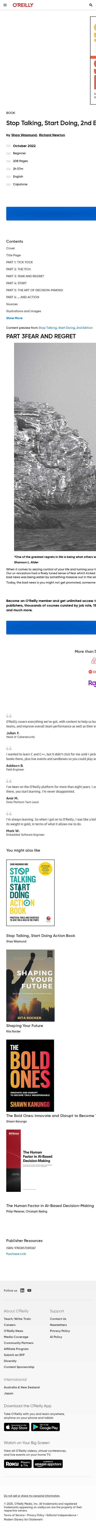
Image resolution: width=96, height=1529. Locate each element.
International (15, 1379)
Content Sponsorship (19, 1367)
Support (57, 1311)
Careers (9, 1325)
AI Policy (56, 1337)
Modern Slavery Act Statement (23, 1519)
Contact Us (58, 1319)
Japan (8, 1393)
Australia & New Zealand (22, 1387)
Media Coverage (16, 1337)
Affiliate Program (16, 1349)
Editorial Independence (61, 1515)
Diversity (10, 1361)
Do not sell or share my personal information (32, 1496)
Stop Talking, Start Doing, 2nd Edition (66, 328)
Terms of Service (14, 1515)
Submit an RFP (14, 1355)
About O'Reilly (16, 1311)
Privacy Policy (60, 1331)
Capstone (20, 184)
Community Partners (18, 1343)
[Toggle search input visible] (91, 5)
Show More (14, 318)
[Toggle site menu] (5, 5)
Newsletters (58, 1325)
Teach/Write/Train (17, 1319)
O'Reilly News (13, 1331)
